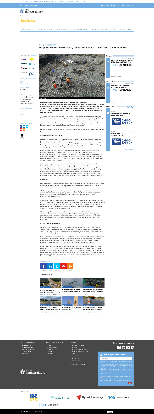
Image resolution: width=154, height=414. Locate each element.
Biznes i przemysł (28, 29)
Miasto (113, 29)
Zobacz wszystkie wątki (78, 364)
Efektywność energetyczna (80, 351)
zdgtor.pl (83, 1)
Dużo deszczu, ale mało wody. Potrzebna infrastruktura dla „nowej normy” (93, 291)
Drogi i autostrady (45, 29)
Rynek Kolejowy (27, 345)
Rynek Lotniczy (26, 351)
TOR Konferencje (52, 347)
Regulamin (50, 353)
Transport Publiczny (28, 349)
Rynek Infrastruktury (28, 347)
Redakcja (50, 349)
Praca (130, 29)
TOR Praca (25, 353)
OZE (73, 353)
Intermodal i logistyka (99, 29)
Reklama (49, 351)
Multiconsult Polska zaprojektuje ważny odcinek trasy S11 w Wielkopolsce (49, 292)
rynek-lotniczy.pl (63, 1)
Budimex (75, 347)
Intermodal (75, 355)
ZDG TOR (50, 345)
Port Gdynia (75, 359)
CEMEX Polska (76, 361)
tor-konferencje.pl (74, 1)
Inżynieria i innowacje (79, 29)
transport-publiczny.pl (50, 1)
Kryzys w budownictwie (79, 357)
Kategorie (33, 5)
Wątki (122, 29)
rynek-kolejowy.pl (38, 1)
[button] (128, 109)
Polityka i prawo (61, 29)
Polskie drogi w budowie (79, 349)
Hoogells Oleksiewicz (78, 345)
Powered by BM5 (38, 411)
